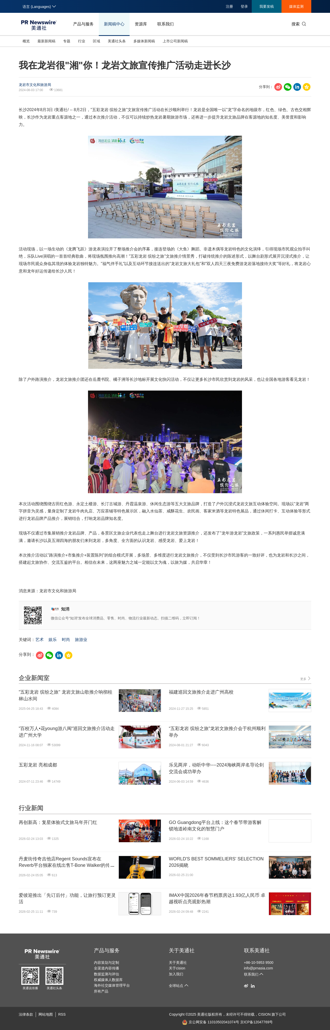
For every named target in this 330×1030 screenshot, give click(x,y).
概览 (26, 41)
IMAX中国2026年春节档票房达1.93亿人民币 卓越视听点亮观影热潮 (217, 898)
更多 (305, 678)
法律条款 (26, 1014)
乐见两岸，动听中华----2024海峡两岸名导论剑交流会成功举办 (216, 768)
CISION (264, 1014)
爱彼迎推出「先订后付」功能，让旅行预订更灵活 (67, 898)
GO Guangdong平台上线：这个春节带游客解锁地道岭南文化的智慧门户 (215, 825)
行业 (81, 41)
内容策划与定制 (106, 962)
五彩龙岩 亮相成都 (38, 764)
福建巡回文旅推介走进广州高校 (201, 692)
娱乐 (52, 639)
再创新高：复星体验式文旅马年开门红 (58, 822)
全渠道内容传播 (106, 968)
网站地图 (45, 1014)
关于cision (177, 968)
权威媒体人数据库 (108, 980)
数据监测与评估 (106, 974)
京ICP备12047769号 (256, 1022)
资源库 (141, 24)
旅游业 (81, 639)
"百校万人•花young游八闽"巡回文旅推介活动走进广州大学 (67, 731)
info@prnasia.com (258, 968)
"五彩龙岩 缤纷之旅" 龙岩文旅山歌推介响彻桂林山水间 (65, 695)
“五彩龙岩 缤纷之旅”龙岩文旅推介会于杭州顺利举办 (217, 731)
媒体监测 (296, 6)
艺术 (39, 639)
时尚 (66, 639)
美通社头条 (117, 41)
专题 (66, 41)
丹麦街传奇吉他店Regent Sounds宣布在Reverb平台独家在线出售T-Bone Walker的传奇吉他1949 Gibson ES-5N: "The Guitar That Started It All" (67, 862)
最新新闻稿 (46, 41)
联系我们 (165, 24)
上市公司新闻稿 (175, 41)
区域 (96, 41)
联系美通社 (257, 950)
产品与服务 (83, 24)
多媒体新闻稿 (144, 41)
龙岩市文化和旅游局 (35, 85)
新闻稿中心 (114, 24)
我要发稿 (266, 6)
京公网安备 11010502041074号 (210, 1022)
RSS (62, 1014)
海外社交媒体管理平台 (112, 985)
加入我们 (176, 974)
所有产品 (101, 991)
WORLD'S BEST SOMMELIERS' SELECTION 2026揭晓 (216, 862)
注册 (229, 6)
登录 (244, 6)
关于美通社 (182, 950)
